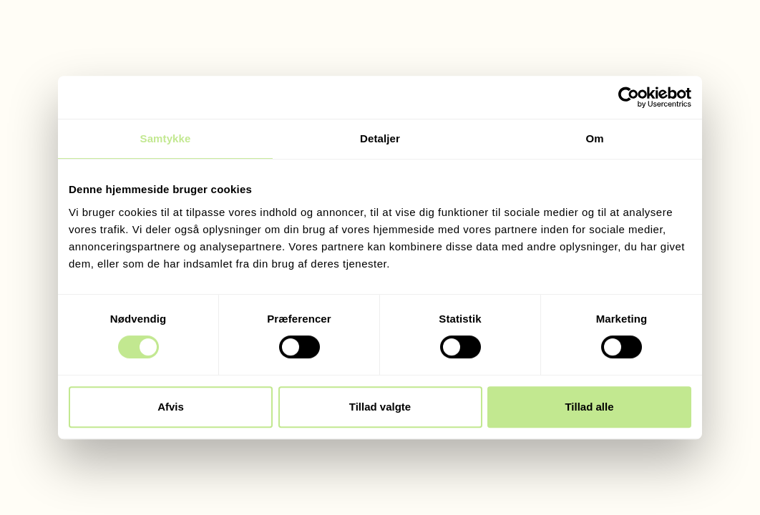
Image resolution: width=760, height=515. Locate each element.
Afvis (170, 407)
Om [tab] (594, 138)
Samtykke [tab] (165, 138)
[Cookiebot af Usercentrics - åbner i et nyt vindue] (628, 97)
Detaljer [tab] (380, 138)
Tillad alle (589, 407)
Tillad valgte (380, 407)
